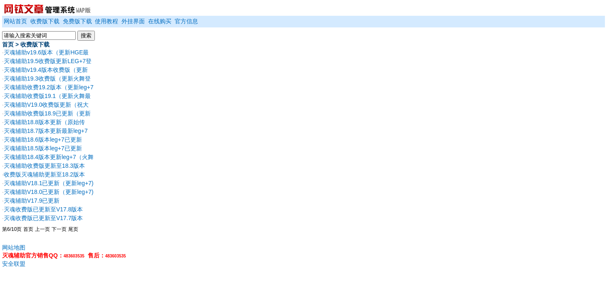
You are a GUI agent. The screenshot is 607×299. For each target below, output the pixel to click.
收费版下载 (44, 21)
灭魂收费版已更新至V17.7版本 (43, 218)
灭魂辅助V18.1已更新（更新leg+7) (49, 183)
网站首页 (15, 21)
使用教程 (106, 21)
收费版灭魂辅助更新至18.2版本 (44, 174)
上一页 (42, 229)
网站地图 (13, 247)
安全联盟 (13, 263)
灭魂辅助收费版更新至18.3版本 (44, 165)
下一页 (59, 229)
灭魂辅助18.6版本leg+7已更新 (43, 139)
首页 (8, 44)
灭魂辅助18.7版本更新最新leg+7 (46, 130)
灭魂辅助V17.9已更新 (32, 200)
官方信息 (186, 21)
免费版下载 (77, 21)
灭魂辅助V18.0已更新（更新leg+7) (49, 192)
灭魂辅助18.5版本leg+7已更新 (43, 148)
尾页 (73, 229)
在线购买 (159, 21)
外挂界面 (133, 21)
